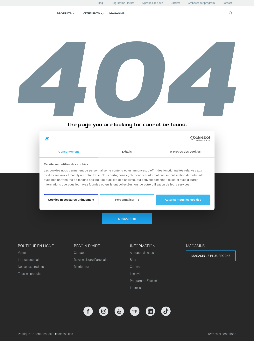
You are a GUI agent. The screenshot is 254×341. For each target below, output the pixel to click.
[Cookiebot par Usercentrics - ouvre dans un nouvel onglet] (193, 138)
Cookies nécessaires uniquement (71, 199)
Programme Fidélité (143, 281)
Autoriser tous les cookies (183, 199)
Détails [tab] (127, 151)
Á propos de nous (152, 2)
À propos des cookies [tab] (185, 151)
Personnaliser (127, 199)
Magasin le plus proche (210, 256)
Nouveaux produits (31, 267)
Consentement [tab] (68, 151)
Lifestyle (135, 274)
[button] (66, 13)
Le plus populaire (29, 260)
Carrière (175, 2)
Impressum (137, 288)
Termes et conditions (222, 334)
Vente (22, 253)
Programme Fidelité (122, 2)
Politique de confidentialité (36, 334)
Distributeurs (82, 267)
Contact (227, 2)
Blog (100, 2)
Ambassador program (201, 2)
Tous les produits (29, 274)
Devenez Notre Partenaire (91, 260)
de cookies (65, 334)
